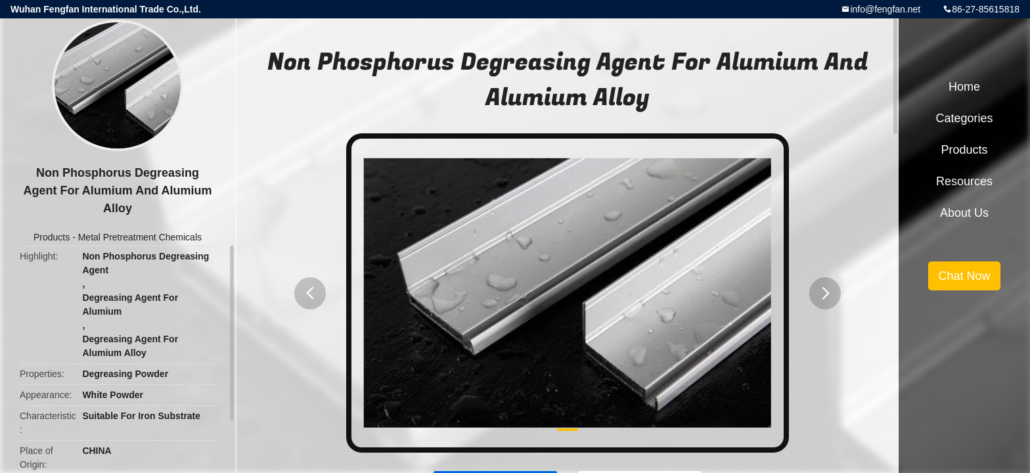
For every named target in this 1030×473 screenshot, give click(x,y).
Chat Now (964, 275)
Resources (964, 181)
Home (964, 86)
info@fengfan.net (885, 9)
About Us (964, 212)
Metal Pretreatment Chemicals (140, 237)
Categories (964, 118)
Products (52, 237)
